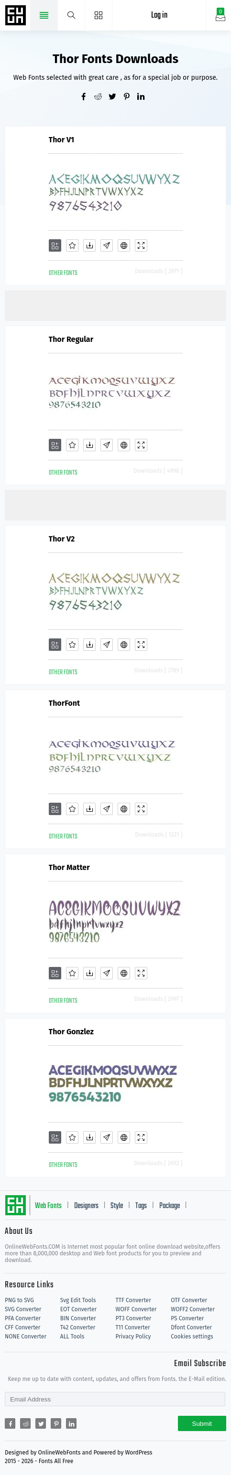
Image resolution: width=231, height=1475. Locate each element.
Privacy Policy (133, 1336)
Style (116, 1206)
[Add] (55, 245)
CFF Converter (22, 1327)
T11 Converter (133, 1327)
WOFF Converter (136, 1309)
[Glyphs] (106, 245)
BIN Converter (78, 1318)
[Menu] (98, 15)
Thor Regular (71, 339)
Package (169, 1206)
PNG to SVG (19, 1300)
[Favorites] (72, 245)
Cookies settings (192, 1336)
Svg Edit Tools (78, 1300)
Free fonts (17, 16)
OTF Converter (189, 1300)
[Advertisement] (118, 304)
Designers (86, 1206)
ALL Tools (72, 1336)
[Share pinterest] (130, 97)
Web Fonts (48, 1206)
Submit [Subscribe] (202, 1423)
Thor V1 (62, 139)
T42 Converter (78, 1327)
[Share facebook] (87, 97)
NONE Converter (25, 1336)
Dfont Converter (191, 1327)
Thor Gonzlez (71, 1031)
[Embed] (124, 245)
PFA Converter (23, 1318)
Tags (141, 1206)
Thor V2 (62, 538)
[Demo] (141, 245)
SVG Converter (23, 1309)
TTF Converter (133, 1300)
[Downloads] (89, 245)
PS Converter (187, 1318)
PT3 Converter (134, 1318)
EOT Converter (78, 1309)
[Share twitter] (116, 97)
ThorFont (64, 703)
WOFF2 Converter (193, 1309)
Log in (159, 15)
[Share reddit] (101, 97)
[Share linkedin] (144, 97)
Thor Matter (69, 867)
